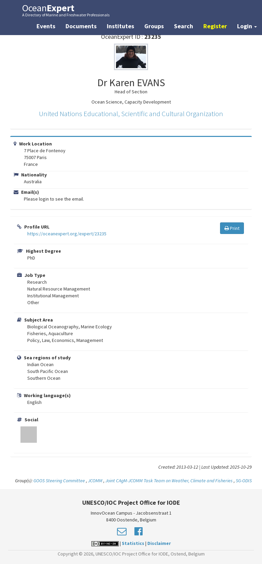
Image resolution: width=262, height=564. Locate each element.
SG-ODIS (244, 480)
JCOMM (95, 480)
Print (231, 228)
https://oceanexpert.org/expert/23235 (66, 234)
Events (46, 26)
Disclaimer (159, 543)
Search (183, 26)
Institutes (120, 26)
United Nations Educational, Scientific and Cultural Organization (131, 113)
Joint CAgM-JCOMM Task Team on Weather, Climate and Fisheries (169, 480)
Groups (154, 26)
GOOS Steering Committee (59, 480)
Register (215, 26)
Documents (81, 26)
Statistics (133, 543)
